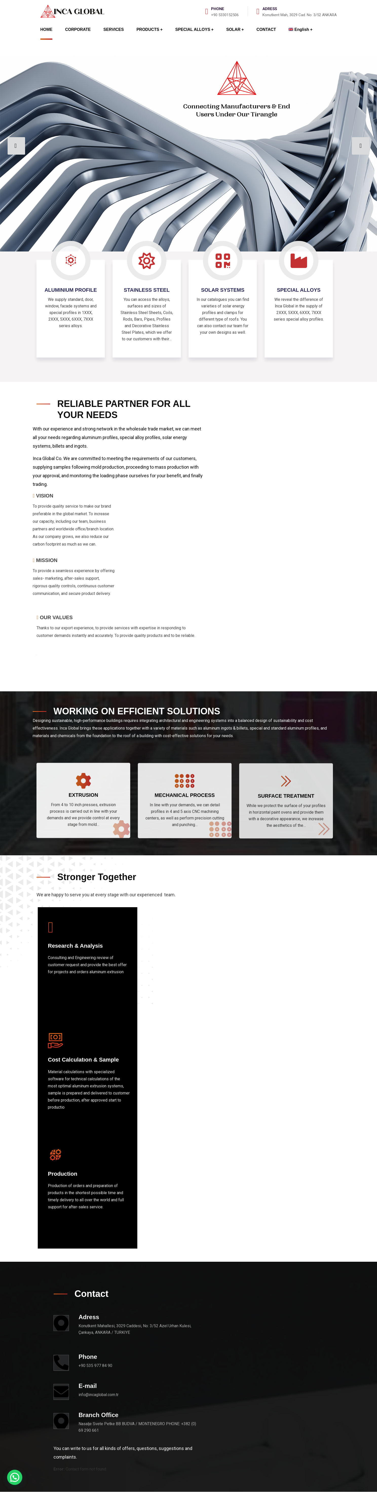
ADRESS (269, 9)
